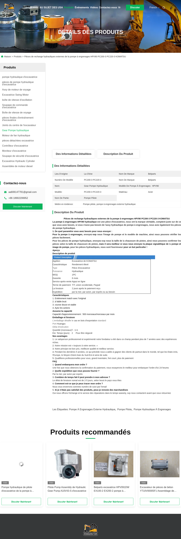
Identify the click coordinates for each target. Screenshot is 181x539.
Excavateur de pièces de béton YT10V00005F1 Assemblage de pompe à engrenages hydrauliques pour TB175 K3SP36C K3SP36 (158, 489)
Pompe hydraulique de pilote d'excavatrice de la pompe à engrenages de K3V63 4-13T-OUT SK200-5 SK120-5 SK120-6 (20, 489)
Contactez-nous (108, 7)
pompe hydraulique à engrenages (152, 409)
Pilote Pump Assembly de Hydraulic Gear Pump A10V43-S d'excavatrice (67, 489)
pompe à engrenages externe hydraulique (92, 409)
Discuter (135, 7)
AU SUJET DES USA (51, 7)
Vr (119, 7)
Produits (69, 7)
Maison (34, 7)
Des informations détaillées (73, 153)
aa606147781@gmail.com (22, 192)
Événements (82, 7)
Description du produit (118, 153)
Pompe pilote (124, 409)
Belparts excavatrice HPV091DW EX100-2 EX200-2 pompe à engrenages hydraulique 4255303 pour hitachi (112, 489)
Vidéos (94, 7)
